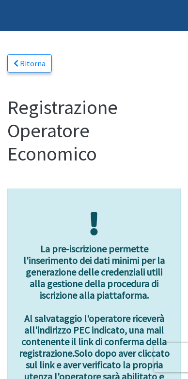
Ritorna (30, 63)
